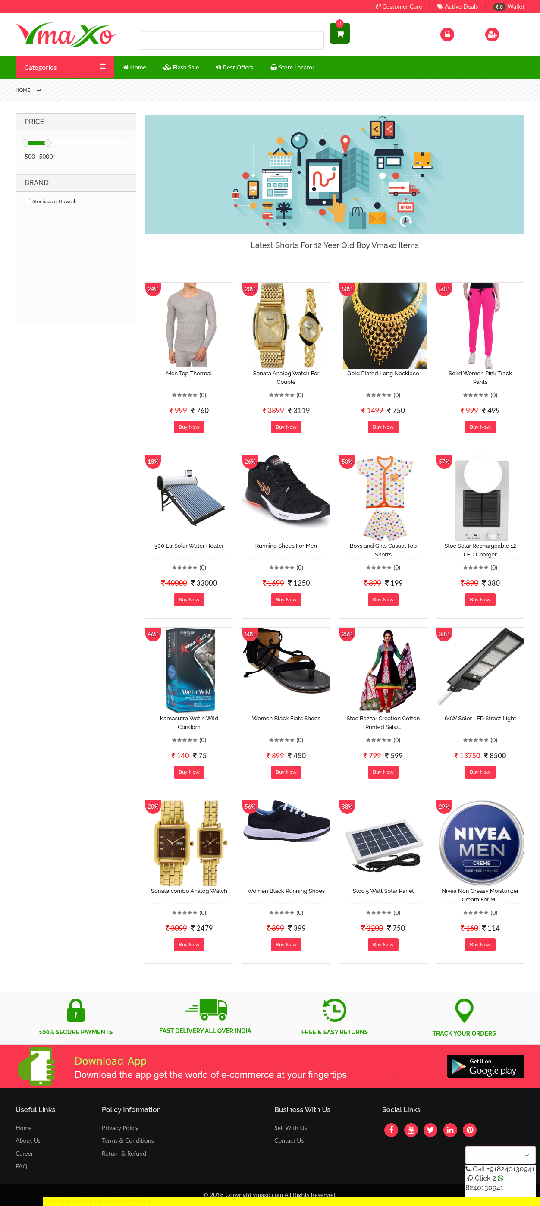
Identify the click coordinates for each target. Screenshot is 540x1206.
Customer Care (399, 6)
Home (23, 1127)
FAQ (22, 1166)
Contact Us (289, 1140)
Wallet (508, 6)
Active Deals (457, 6)
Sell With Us (290, 1127)
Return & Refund (124, 1153)
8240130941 (484, 1188)
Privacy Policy (120, 1127)
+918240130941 (510, 1169)
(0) (202, 395)
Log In (456, 33)
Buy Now (189, 427)
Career (24, 1153)
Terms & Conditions (128, 1140)
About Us (28, 1140)
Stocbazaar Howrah (51, 201)
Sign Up (503, 33)
